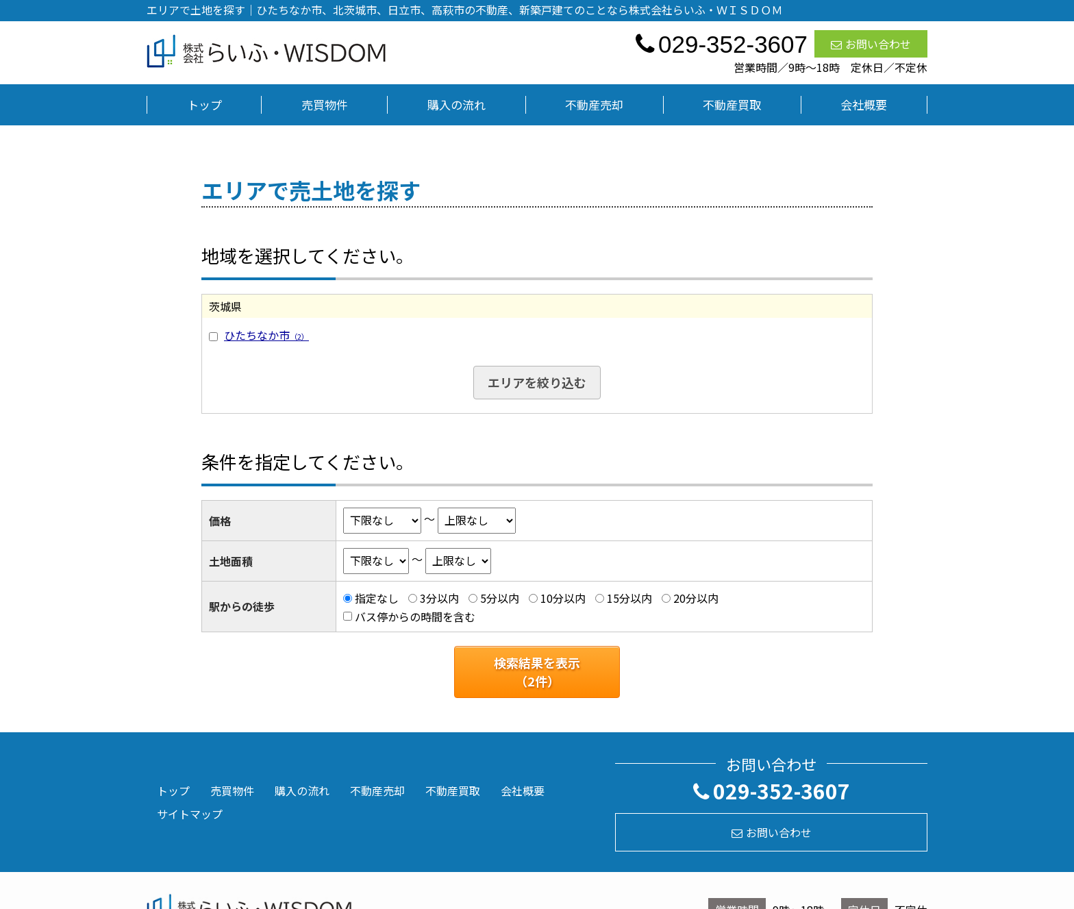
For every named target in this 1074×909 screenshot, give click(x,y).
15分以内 (629, 598)
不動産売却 (594, 104)
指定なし (377, 598)
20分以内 (696, 598)
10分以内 (563, 598)
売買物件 (324, 104)
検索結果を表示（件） (537, 671)
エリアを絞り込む (537, 382)
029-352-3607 (771, 790)
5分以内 (499, 598)
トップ (204, 104)
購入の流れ (456, 104)
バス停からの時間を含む (415, 616)
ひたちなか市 (266, 335)
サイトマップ (190, 814)
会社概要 (863, 104)
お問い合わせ (871, 44)
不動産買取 (732, 104)
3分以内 (439, 598)
